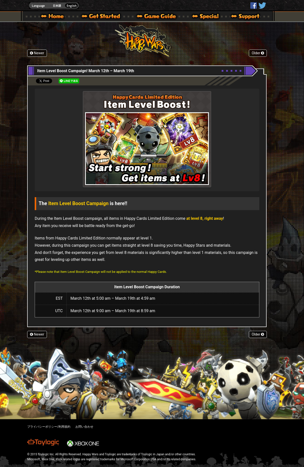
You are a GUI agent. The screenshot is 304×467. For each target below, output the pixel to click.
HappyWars (254, 5)
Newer (37, 53)
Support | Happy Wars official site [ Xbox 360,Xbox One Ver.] (241, 16)
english (54, 5)
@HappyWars (262, 5)
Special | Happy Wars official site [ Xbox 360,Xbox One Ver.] (203, 16)
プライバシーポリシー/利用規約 (48, 426)
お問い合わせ (84, 426)
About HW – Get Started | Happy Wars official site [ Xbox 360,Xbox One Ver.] (105, 16)
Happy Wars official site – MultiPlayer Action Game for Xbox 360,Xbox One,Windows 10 (53, 16)
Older (258, 53)
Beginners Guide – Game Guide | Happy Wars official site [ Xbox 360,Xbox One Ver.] (160, 16)
